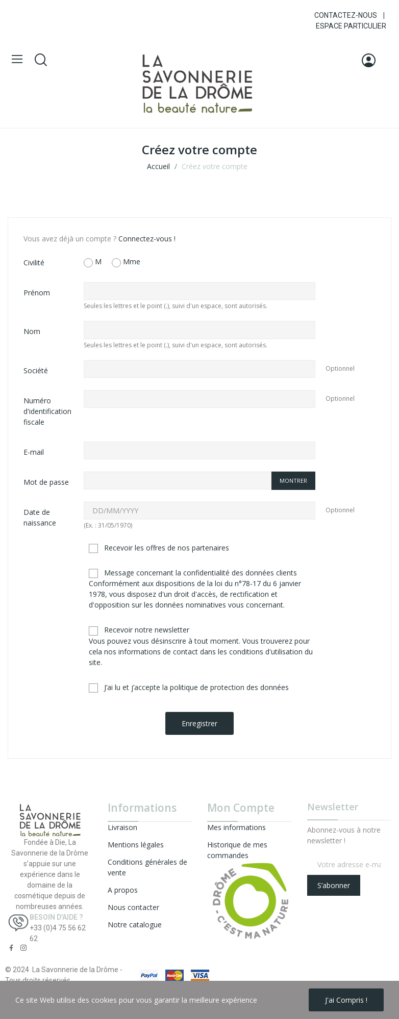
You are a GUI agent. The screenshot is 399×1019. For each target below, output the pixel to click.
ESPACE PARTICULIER (351, 26)
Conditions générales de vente (147, 867)
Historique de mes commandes (237, 850)
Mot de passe (46, 482)
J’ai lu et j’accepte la (189, 687)
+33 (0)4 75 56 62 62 (58, 933)
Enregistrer (199, 723)
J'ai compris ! (346, 1000)
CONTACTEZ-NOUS (345, 15)
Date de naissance (39, 517)
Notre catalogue (135, 924)
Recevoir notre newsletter (201, 646)
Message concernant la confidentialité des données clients (195, 589)
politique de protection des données (229, 687)
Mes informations (236, 827)
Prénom (36, 292)
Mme (126, 262)
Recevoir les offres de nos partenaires (159, 548)
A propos (123, 890)
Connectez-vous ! (147, 238)
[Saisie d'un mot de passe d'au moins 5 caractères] (177, 481)
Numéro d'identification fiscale (47, 411)
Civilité (33, 262)
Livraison (122, 827)
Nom (31, 331)
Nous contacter (133, 907)
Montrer (293, 480)
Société (35, 370)
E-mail (33, 452)
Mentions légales (136, 844)
